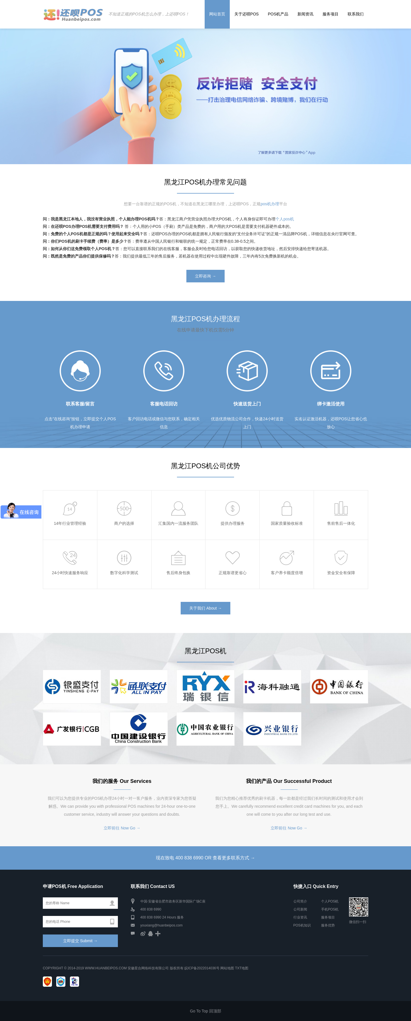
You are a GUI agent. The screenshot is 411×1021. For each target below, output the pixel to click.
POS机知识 (302, 925)
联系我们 (356, 14)
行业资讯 (300, 917)
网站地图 (227, 968)
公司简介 (300, 901)
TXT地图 (241, 968)
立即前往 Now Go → (122, 828)
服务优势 (328, 925)
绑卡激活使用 (330, 403)
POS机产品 (278, 14)
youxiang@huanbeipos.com (161, 925)
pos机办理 (270, 204)
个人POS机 (330, 901)
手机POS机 (330, 909)
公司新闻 (300, 909)
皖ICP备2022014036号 (202, 968)
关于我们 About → (205, 608)
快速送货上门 (247, 403)
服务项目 (331, 14)
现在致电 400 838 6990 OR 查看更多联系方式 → (205, 857)
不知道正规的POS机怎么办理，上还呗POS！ (148, 14)
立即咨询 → (205, 276)
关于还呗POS (246, 14)
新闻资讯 (305, 14)
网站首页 (217, 14)
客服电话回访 (164, 403)
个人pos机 (284, 219)
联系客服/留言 (80, 403)
